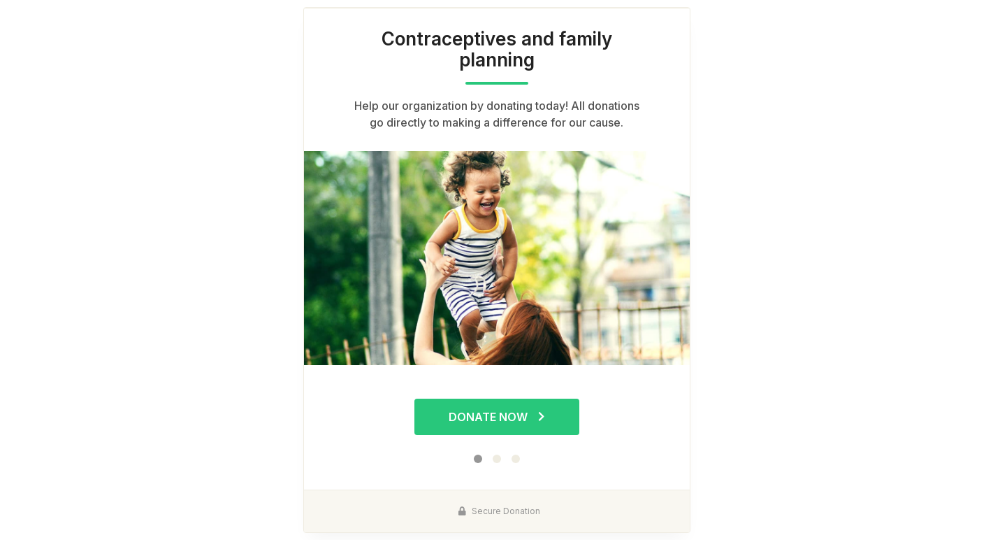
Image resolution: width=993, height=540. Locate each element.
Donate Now (496, 417)
